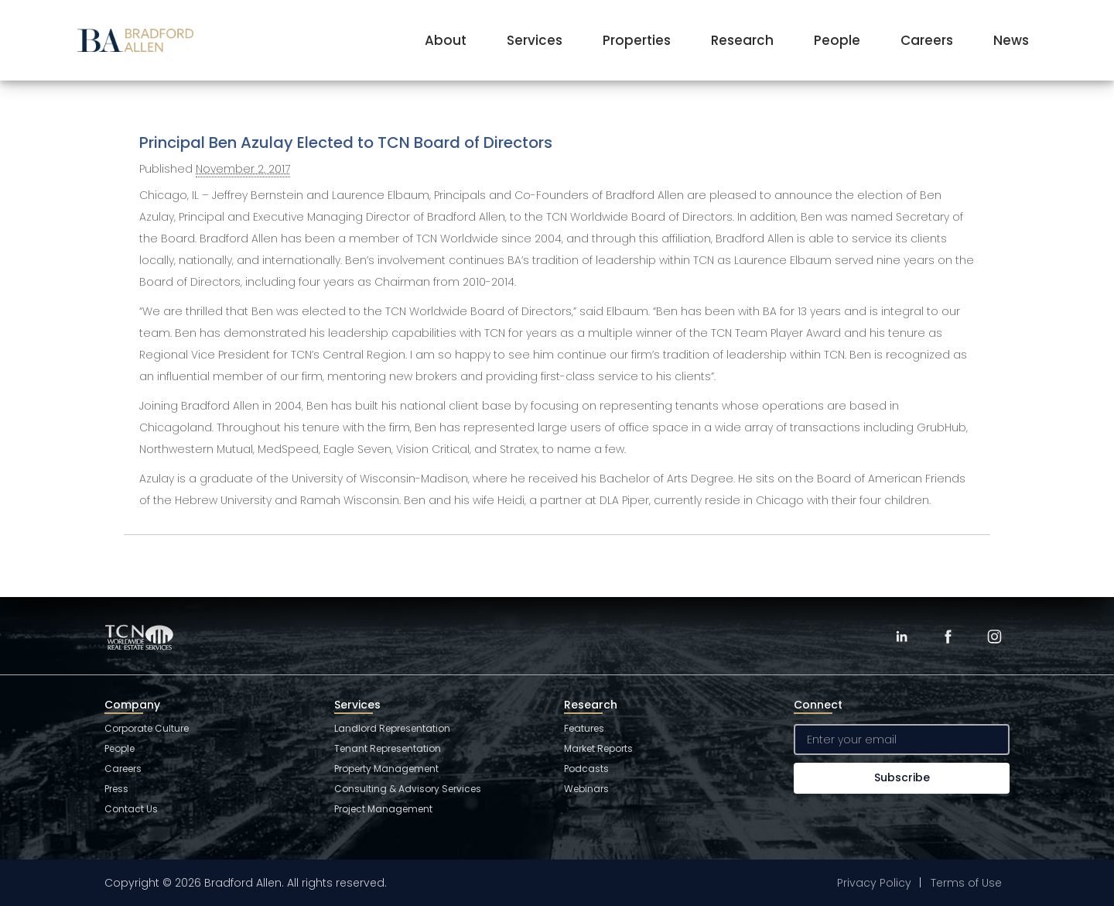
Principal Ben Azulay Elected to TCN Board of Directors (345, 142)
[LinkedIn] (901, 636)
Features (584, 728)
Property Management (386, 768)
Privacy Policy (874, 883)
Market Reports (598, 748)
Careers (926, 40)
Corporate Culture (146, 728)
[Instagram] (994, 636)
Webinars (586, 788)
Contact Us (131, 808)
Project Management (383, 808)
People (837, 40)
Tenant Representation (387, 748)
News (1011, 40)
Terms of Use (966, 883)
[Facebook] (947, 636)
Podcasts (586, 768)
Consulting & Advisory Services (407, 788)
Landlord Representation (392, 728)
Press (116, 788)
